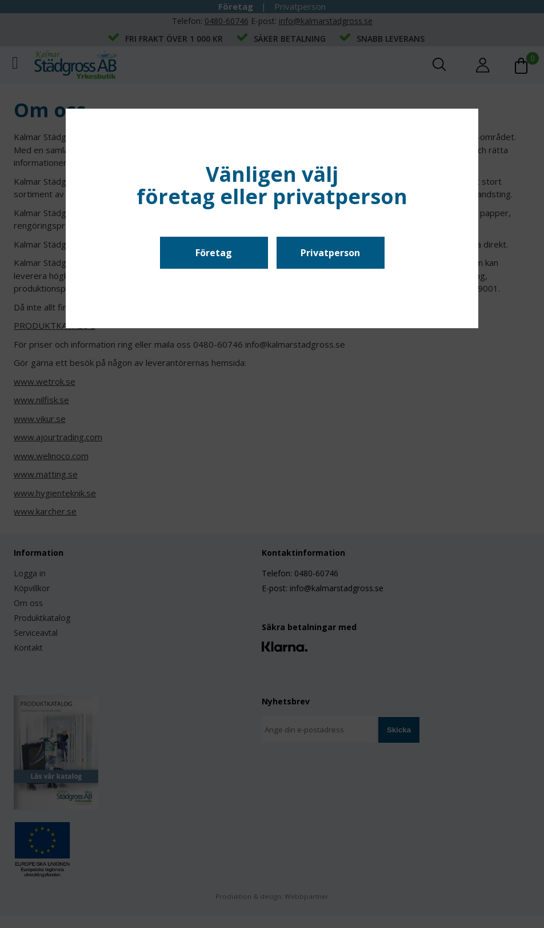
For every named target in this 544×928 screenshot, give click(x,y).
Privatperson (330, 252)
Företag (213, 252)
